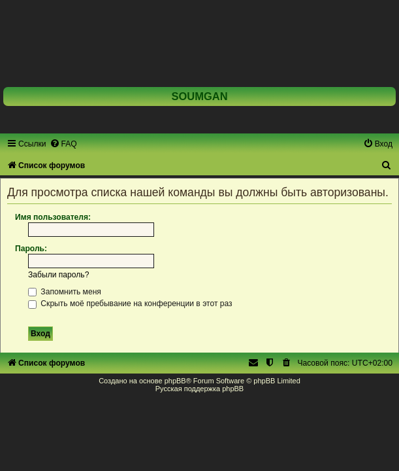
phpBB (175, 381)
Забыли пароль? (58, 274)
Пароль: (31, 248)
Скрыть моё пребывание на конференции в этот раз (130, 303)
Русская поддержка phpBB (199, 388)
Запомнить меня (64, 291)
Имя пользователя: (53, 217)
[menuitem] (63, 143)
